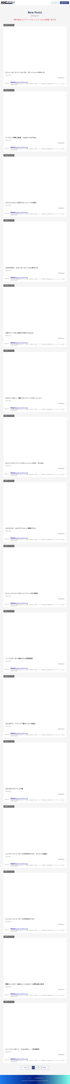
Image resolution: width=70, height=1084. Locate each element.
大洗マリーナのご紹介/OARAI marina (19, 333)
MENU (64, 2)
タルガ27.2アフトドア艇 (14, 789)
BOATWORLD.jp (39, 1078)
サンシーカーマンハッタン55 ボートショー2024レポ (24, 72)
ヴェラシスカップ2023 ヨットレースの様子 (21, 202)
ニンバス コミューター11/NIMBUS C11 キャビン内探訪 (26, 854)
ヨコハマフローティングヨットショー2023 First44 (24, 463)
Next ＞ (45, 1067)
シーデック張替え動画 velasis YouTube (20, 137)
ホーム (29, 1078)
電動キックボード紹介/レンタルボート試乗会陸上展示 (24, 984)
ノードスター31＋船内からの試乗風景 (19, 658)
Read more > (61, 78)
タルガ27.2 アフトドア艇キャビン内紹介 (20, 723)
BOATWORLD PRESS (15, 2)
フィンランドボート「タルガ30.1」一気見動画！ (23, 1049)
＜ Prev (24, 1067)
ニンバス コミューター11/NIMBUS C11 (19, 919)
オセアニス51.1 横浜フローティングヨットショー (23, 398)
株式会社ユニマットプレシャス (19, 82)
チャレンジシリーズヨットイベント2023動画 (21, 593)
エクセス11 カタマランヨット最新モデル (20, 528)
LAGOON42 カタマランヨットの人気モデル (21, 268)
